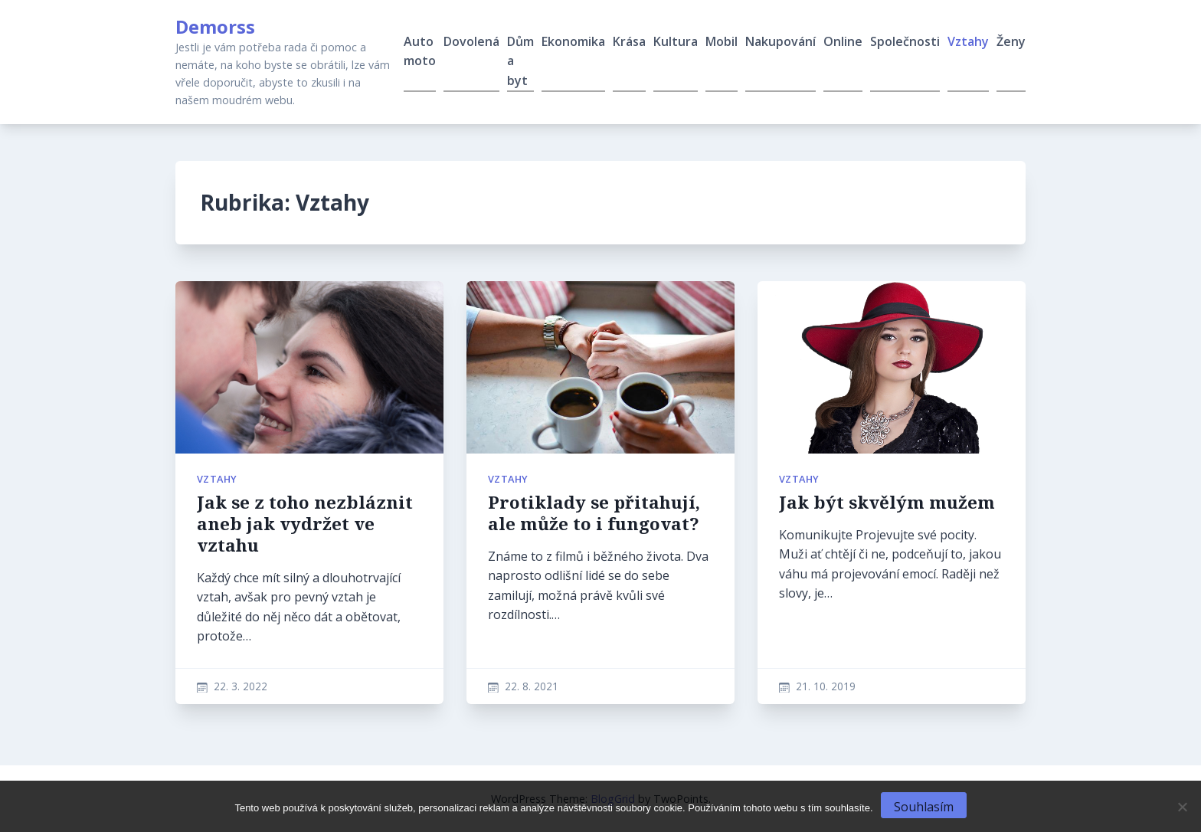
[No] (1182, 806)
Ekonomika (573, 41)
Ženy (1011, 41)
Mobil (721, 41)
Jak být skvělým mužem (887, 502)
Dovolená (471, 41)
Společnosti (905, 41)
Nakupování (780, 41)
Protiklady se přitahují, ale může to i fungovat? (594, 513)
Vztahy (968, 41)
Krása (629, 41)
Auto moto (420, 51)
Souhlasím (924, 806)
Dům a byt (520, 61)
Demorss (215, 26)
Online (842, 41)
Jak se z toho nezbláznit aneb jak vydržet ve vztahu (305, 523)
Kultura (675, 41)
